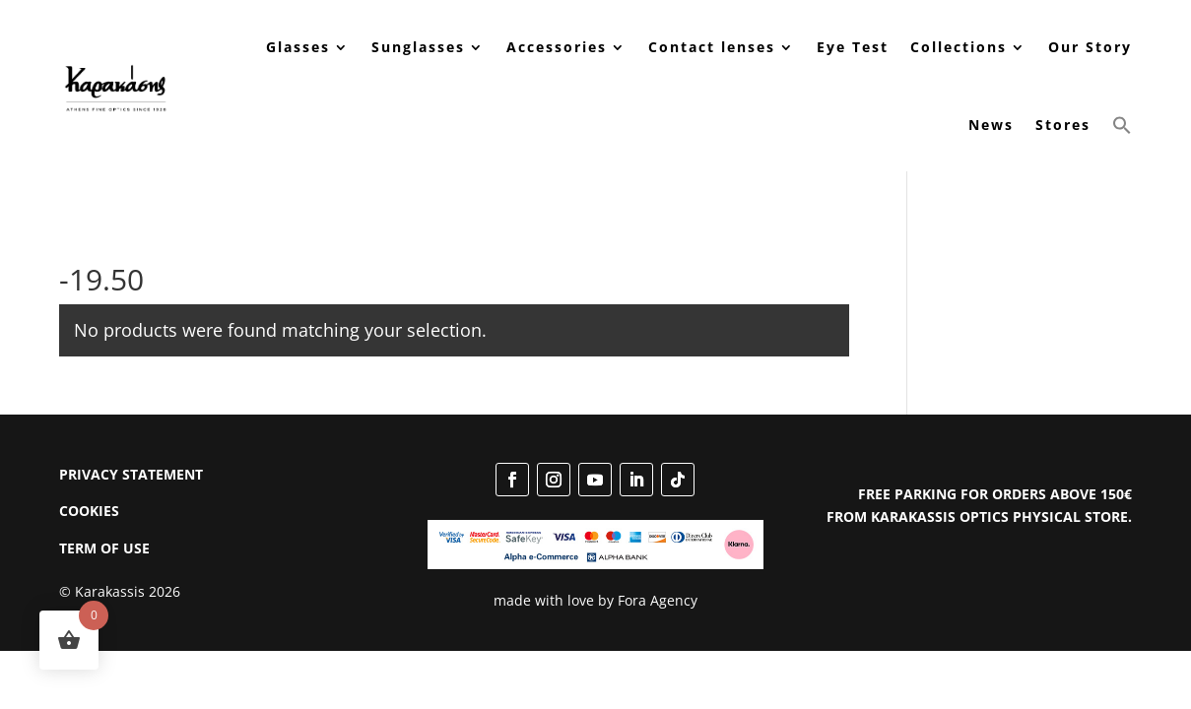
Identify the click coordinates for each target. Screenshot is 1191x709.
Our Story (1090, 46)
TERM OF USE (104, 548)
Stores (1063, 124)
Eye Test (853, 46)
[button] (1122, 125)
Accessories (556, 46)
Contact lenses (711, 46)
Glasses (298, 46)
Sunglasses (418, 46)
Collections (958, 46)
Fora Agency (657, 600)
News (991, 124)
